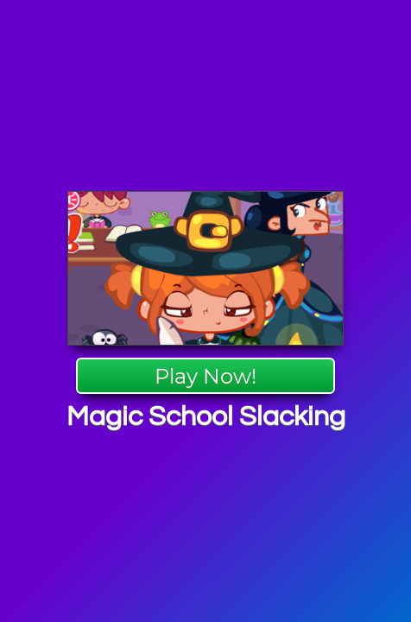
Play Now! (205, 376)
